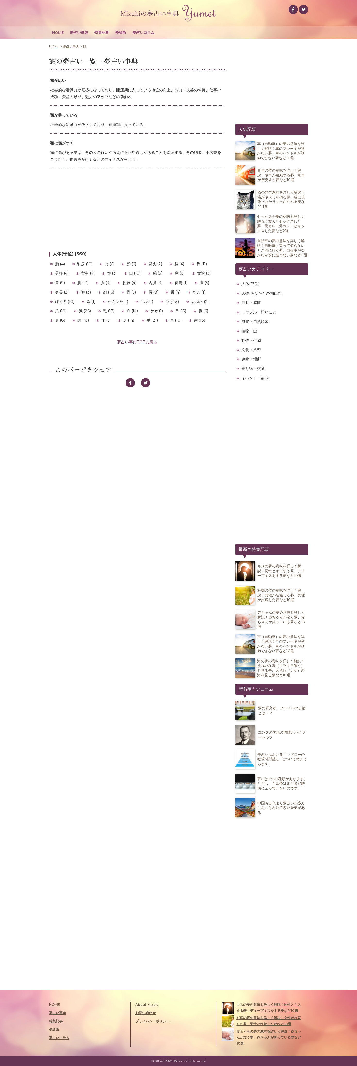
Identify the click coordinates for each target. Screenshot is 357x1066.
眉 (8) (153, 292)
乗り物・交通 (253, 368)
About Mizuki (147, 1004)
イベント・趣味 (255, 378)
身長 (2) (62, 292)
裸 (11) (202, 264)
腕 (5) (158, 273)
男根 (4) (62, 273)
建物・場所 (251, 359)
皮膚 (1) (181, 282)
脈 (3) (106, 282)
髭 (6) (131, 264)
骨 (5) (131, 292)
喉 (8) (180, 273)
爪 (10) (61, 311)
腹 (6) (203, 311)
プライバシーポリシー (152, 1021)
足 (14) (128, 320)
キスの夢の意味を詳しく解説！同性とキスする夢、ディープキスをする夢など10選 (261, 1008)
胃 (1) (91, 301)
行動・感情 (251, 302)
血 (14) (132, 311)
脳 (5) (204, 282)
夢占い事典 (79, 32)
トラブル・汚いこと (258, 312)
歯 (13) (199, 320)
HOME (58, 32)
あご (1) (199, 292)
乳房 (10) (85, 264)
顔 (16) (108, 292)
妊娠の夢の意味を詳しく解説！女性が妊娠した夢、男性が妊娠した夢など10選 (261, 1021)
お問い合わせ (145, 1013)
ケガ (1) (156, 311)
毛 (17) (109, 311)
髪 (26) (85, 311)
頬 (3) (112, 273)
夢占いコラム (143, 32)
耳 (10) (176, 320)
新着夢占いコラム (256, 689)
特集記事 (101, 32)
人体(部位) (250, 284)
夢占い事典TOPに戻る (137, 342)
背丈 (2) (155, 264)
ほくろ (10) (65, 301)
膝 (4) (179, 264)
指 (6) (110, 264)
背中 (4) (88, 273)
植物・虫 (249, 331)
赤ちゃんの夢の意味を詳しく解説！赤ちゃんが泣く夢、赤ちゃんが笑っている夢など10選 (261, 1037)
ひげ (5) (172, 301)
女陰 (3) (204, 273)
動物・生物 (251, 340)
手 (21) (152, 320)
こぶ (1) (147, 301)
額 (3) (86, 292)
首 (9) (60, 282)
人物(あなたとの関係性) (262, 293)
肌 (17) (83, 282)
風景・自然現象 (255, 321)
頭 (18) (83, 320)
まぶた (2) (200, 301)
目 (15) (180, 311)
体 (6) (106, 320)
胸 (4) (60, 264)
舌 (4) (176, 292)
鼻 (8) (60, 320)
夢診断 (120, 32)
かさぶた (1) (118, 301)
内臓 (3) (156, 282)
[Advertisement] (137, 209)
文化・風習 (251, 349)
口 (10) (135, 273)
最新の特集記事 (254, 549)
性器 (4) (130, 282)
